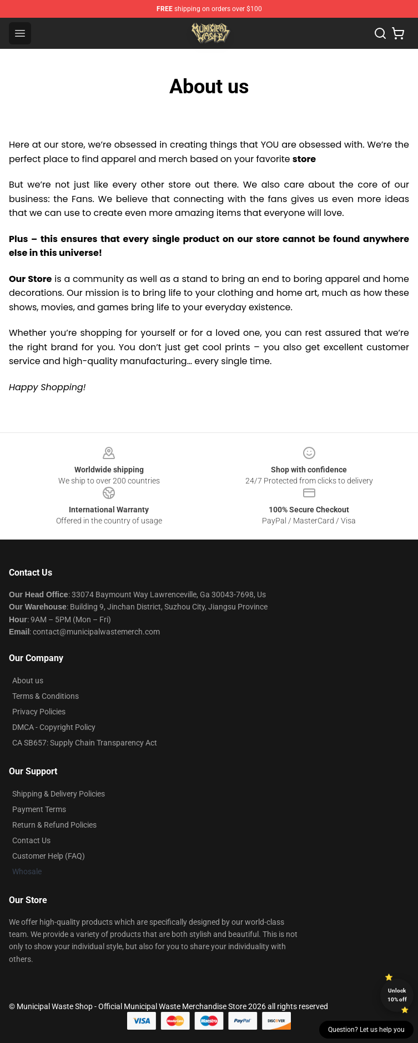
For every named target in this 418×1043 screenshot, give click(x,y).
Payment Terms (39, 809)
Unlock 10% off (397, 994)
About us (27, 680)
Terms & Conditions (45, 696)
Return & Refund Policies (54, 824)
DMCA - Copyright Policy (53, 727)
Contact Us (31, 840)
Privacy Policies (39, 711)
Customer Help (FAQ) (48, 855)
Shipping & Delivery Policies (58, 793)
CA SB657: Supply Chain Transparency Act (84, 742)
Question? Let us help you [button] (366, 1030)
